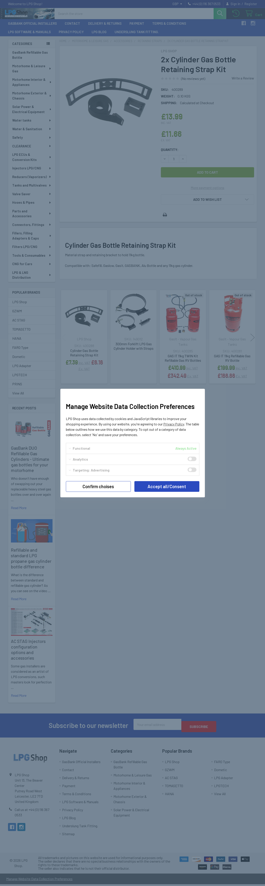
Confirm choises (98, 486)
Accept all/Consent (167, 486)
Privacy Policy (173, 424)
